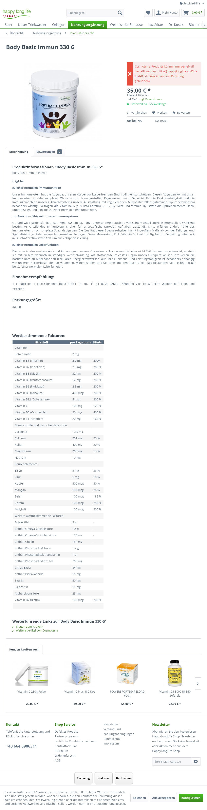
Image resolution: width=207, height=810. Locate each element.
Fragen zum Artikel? (27, 626)
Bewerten (181, 112)
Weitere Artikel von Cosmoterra (35, 630)
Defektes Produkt (66, 731)
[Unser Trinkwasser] (32, 25)
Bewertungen (49, 151)
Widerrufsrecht (65, 755)
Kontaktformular (66, 745)
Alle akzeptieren (163, 798)
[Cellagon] (58, 25)
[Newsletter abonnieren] (196, 761)
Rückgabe (61, 750)
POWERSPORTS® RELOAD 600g (127, 693)
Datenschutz (112, 738)
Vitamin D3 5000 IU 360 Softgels (175, 693)
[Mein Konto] (167, 13)
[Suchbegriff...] (96, 13)
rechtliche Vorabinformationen (75, 740)
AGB (57, 760)
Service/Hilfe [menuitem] (190, 3)
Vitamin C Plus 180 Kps (79, 691)
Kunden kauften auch (24, 649)
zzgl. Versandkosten (150, 99)
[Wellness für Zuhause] (126, 25)
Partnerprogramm (67, 736)
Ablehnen (139, 798)
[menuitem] (96, 15)
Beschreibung (18, 152)
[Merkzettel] (148, 13)
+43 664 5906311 (21, 745)
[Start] (8, 25)
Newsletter (111, 724)
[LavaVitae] (156, 25)
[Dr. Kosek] (176, 25)
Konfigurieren (191, 798)
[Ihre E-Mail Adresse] (171, 761)
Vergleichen (137, 112)
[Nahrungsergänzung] (87, 25)
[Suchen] (120, 13)
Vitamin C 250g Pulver (32, 691)
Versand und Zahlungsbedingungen (119, 731)
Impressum (111, 743)
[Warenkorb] (193, 13)
